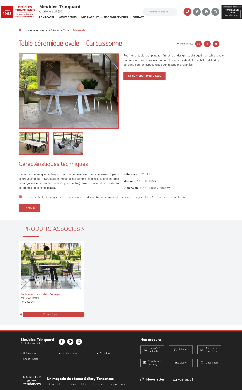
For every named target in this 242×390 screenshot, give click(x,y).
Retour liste (185, 43)
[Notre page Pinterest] (206, 12)
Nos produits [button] (67, 17)
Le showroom (68, 353)
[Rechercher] (173, 12)
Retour (29, 208)
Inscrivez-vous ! (182, 379)
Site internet (53, 384)
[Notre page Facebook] (197, 12)
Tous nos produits (35, 31)
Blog (84, 384)
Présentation (30, 353)
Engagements (117, 384)
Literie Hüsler (30, 359)
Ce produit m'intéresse (144, 76)
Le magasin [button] (46, 17)
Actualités (103, 353)
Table (66, 30)
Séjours (55, 30)
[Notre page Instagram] (215, 12)
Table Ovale (79, 30)
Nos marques (90, 17)
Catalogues (98, 384)
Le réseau (70, 384)
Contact (138, 17)
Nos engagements (116, 17)
